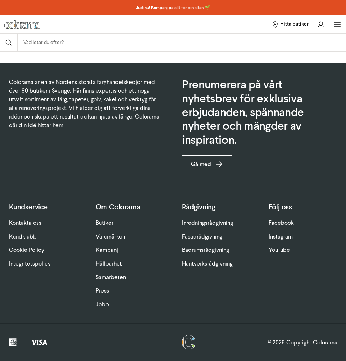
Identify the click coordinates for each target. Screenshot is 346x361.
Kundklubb (23, 236)
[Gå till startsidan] (63, 24)
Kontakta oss (25, 223)
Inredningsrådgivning (207, 223)
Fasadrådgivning (202, 236)
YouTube (279, 250)
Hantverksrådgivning (207, 263)
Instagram (281, 236)
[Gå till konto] (321, 24)
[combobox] (182, 42)
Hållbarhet (109, 263)
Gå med (207, 164)
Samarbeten (111, 277)
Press (102, 290)
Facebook (281, 223)
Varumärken (110, 236)
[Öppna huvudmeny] (337, 24)
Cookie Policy (26, 250)
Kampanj (107, 250)
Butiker (104, 223)
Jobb (102, 304)
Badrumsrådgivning (205, 250)
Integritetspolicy (30, 263)
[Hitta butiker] (290, 24)
